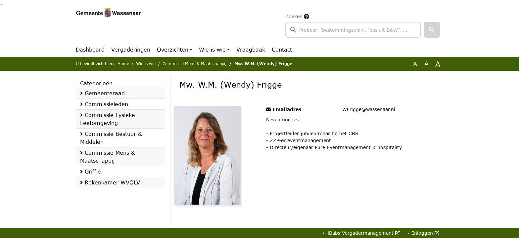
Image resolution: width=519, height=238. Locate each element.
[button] (432, 30)
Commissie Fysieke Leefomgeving (107, 119)
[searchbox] (353, 30)
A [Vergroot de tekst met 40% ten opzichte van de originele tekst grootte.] (437, 64)
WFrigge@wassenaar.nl (368, 109)
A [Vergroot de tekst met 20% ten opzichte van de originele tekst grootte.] (426, 63)
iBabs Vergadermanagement (363, 233)
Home (123, 63)
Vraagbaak (250, 49)
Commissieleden (104, 104)
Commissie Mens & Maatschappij (194, 63)
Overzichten (172, 49)
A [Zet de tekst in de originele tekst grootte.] (415, 63)
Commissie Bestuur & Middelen (111, 138)
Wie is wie (212, 49)
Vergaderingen (130, 49)
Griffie (90, 171)
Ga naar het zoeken (1, 4)
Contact (282, 49)
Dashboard (90, 49)
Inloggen (424, 233)
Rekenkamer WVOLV (110, 182)
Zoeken (294, 16)
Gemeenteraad (102, 93)
